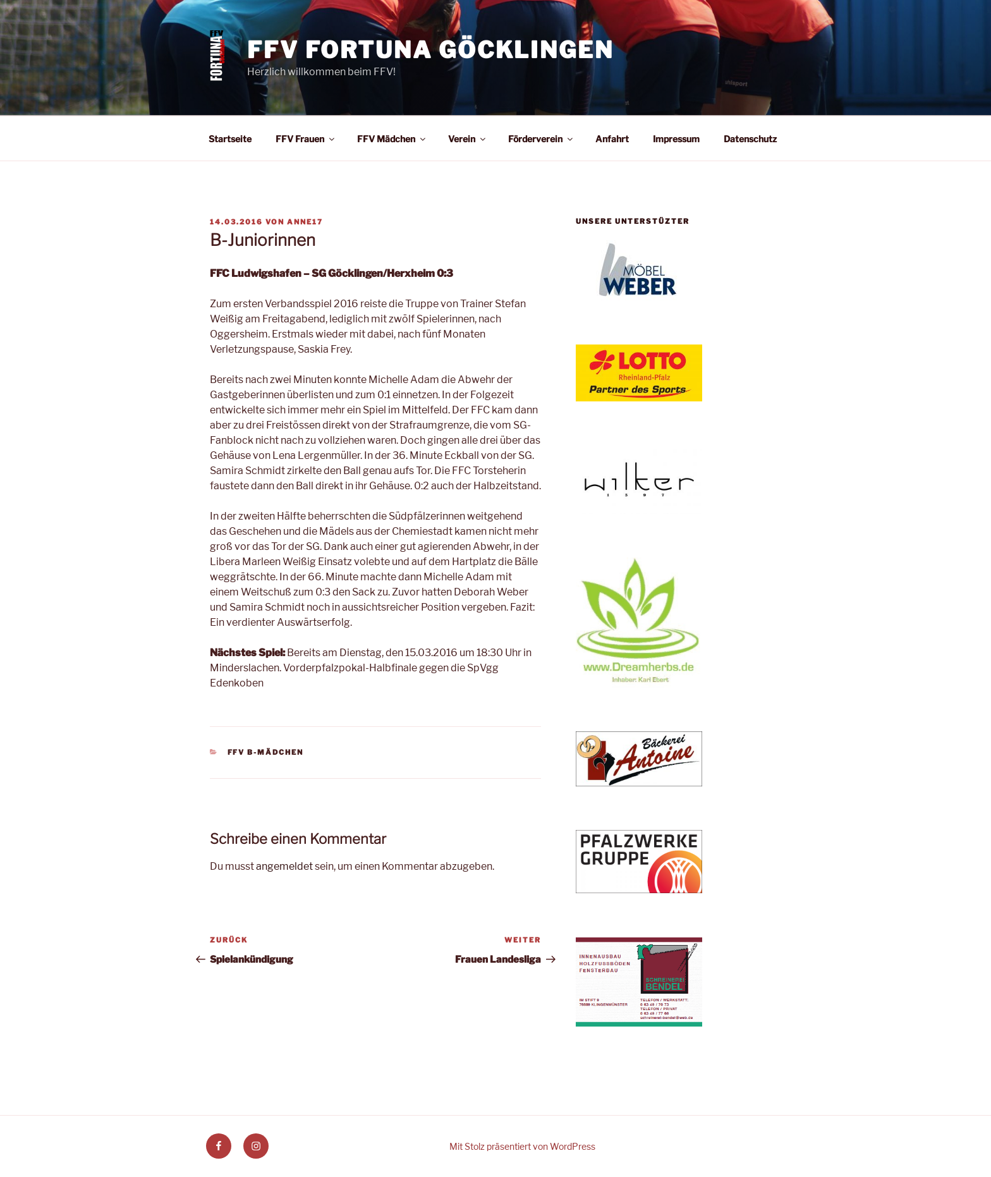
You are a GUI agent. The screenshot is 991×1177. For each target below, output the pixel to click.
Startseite (230, 138)
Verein (467, 138)
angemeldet (284, 866)
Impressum (676, 138)
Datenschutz (750, 138)
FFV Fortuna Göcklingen (430, 50)
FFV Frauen (306, 138)
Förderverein (541, 138)
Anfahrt (612, 138)
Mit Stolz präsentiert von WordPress (522, 1146)
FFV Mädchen (392, 138)
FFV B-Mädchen (266, 752)
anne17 (305, 221)
